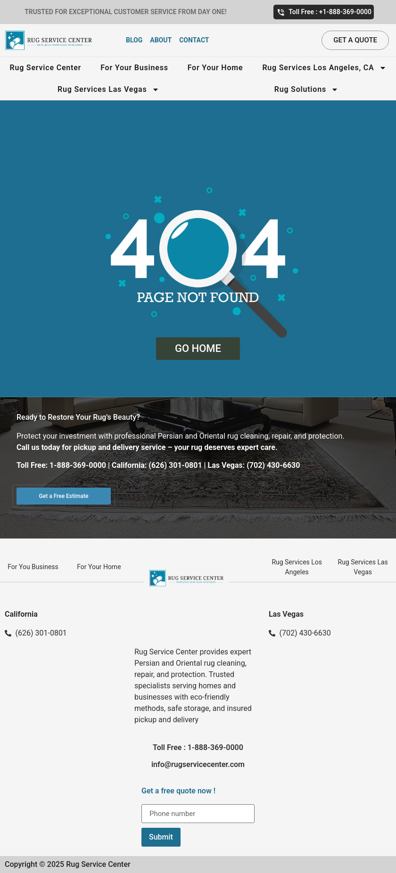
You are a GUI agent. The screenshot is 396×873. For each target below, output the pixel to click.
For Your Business (134, 67)
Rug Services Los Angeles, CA (324, 67)
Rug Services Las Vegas (108, 89)
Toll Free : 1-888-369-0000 (198, 747)
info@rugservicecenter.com (198, 764)
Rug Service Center (45, 67)
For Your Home (215, 67)
